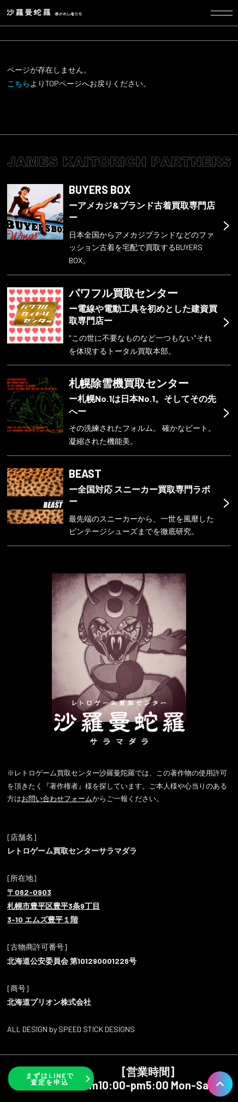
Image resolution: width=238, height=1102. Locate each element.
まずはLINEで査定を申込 (50, 1078)
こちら (18, 83)
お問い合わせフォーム (56, 798)
